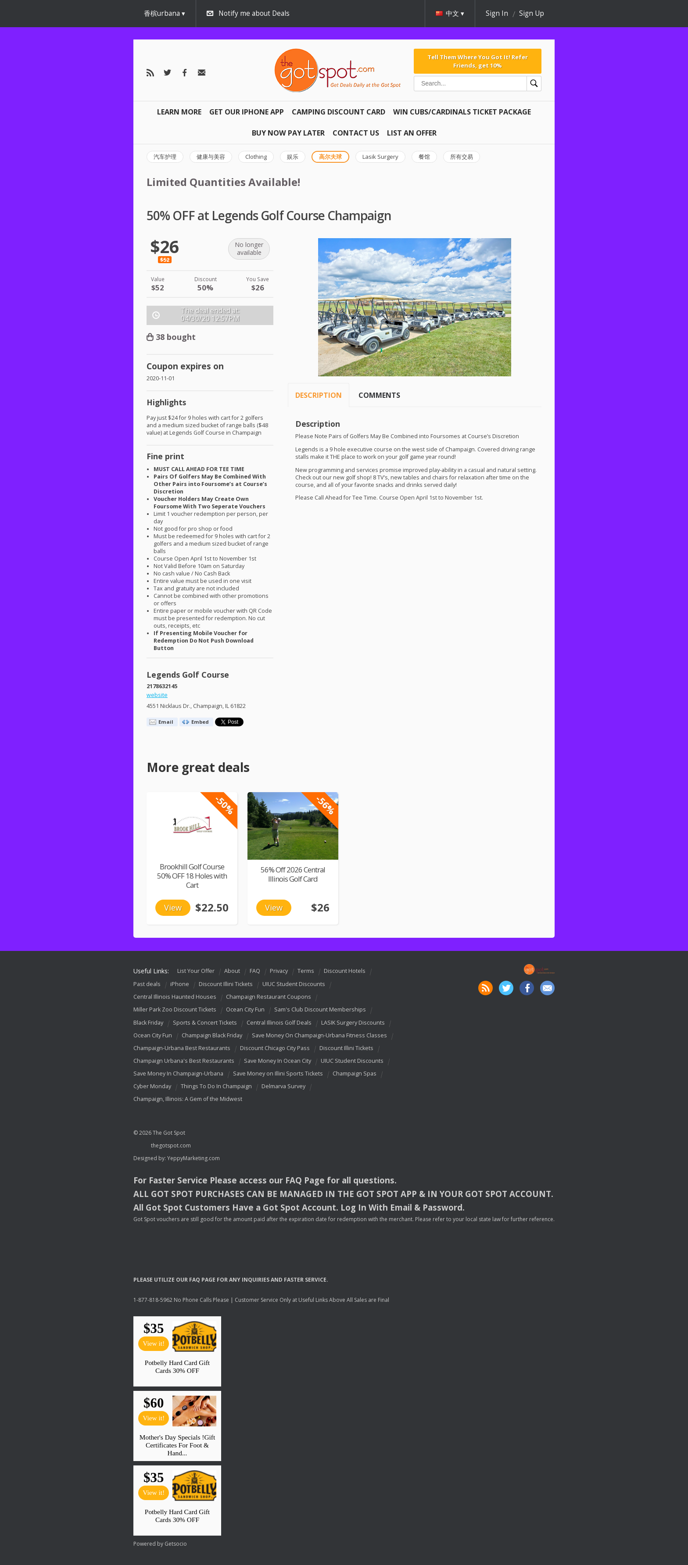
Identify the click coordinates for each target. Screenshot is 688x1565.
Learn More (179, 112)
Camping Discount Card (338, 112)
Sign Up (531, 13)
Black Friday (148, 1022)
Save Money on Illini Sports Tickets (278, 1073)
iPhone (179, 984)
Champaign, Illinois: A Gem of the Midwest (187, 1099)
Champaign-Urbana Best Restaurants (181, 1048)
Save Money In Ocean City (277, 1061)
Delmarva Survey (283, 1086)
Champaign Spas (354, 1073)
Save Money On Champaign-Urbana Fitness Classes (319, 1035)
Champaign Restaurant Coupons (268, 996)
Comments (379, 395)
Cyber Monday (152, 1086)
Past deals (147, 984)
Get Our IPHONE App (246, 112)
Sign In (497, 13)
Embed (200, 721)
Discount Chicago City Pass (275, 1048)
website (157, 695)
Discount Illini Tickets (226, 984)
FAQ (255, 971)
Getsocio (176, 1543)
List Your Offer (196, 971)
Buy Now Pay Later (288, 133)
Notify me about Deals (254, 13)
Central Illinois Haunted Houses (174, 996)
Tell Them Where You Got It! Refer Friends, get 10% (477, 61)
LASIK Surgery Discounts (353, 1022)
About (232, 971)
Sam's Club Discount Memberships (320, 1010)
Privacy (279, 971)
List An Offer (412, 133)
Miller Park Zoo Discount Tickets (174, 1010)
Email (165, 721)
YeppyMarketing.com (193, 1158)
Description (318, 395)
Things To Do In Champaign (216, 1086)
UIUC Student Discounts (293, 984)
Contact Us (356, 133)
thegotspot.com (171, 1145)
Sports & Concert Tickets (205, 1022)
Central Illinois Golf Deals (279, 1022)
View (173, 907)
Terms (305, 971)
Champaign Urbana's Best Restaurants (183, 1061)
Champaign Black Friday (212, 1035)
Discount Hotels (345, 971)
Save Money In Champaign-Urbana (178, 1073)
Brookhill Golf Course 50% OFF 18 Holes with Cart (192, 875)
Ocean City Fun (245, 1010)
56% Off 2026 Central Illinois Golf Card (293, 874)
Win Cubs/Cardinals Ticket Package (462, 112)
